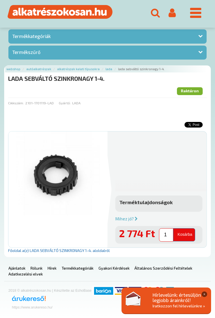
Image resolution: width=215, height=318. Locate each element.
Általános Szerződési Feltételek (163, 268)
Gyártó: (65, 103)
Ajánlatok (16, 268)
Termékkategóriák (31, 36)
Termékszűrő (26, 52)
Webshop (13, 69)
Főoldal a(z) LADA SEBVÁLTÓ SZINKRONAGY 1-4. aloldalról (59, 250)
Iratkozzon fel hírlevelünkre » (179, 305)
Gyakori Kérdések (114, 268)
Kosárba (184, 234)
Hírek (52, 268)
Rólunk (37, 268)
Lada (109, 69)
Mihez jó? (126, 218)
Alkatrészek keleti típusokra (78, 69)
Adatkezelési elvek (25, 274)
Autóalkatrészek (38, 69)
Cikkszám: (16, 103)
